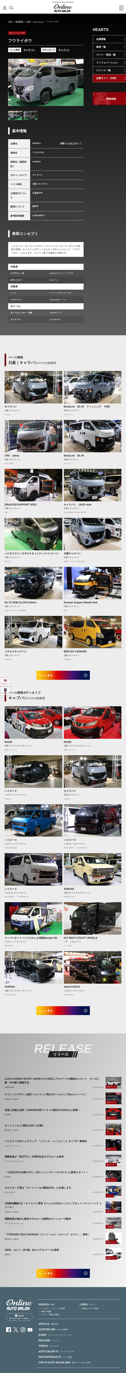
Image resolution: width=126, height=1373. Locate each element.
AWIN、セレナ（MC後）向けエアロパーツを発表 (32, 1254)
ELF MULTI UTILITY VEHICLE (81, 939)
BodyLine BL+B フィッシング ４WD (87, 406)
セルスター (10, 1196)
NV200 (8, 744)
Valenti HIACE (72, 988)
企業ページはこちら (69, 143)
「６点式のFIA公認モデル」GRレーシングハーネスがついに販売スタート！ (46, 1176)
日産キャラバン (72, 553)
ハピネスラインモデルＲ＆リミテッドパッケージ (31, 553)
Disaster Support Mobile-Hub (81, 602)
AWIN (7, 1258)
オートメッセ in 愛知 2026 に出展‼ (24, 1129)
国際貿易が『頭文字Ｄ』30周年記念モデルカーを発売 (34, 1160)
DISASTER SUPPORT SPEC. (21, 504)
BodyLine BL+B (74, 455)
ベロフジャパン (12, 1149)
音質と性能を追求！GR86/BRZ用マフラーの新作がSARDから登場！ (42, 1114)
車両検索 (19, 22)
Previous (13, 84)
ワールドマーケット (14, 1165)
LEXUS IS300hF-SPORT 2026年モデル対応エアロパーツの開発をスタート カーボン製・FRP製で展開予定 (52, 1085)
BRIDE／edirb (12, 1134)
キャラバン (38, 22)
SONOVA (69, 890)
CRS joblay (12, 455)
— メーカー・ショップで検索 (52, 1314)
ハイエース (11, 793)
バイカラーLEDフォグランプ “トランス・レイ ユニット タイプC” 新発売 (46, 1145)
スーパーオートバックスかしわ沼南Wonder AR (31, 939)
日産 (28, 22)
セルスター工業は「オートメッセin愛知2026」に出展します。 (39, 1191)
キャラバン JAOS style (77, 504)
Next (78, 84)
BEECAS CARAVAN (75, 651)
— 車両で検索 (45, 1317)
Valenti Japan (12, 1103)
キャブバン (64, 50)
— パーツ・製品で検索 (49, 1320)
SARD (8, 1118)
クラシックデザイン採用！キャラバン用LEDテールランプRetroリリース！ (46, 1098)
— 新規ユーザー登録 (89, 1314)
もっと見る (49, 676)
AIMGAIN (9, 1091)
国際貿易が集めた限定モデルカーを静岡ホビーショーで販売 (38, 1223)
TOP (10, 22)
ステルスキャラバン (16, 651)
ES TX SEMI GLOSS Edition (21, 602)
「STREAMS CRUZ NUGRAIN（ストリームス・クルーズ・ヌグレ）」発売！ (47, 1238)
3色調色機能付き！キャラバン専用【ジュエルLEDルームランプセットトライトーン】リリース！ (53, 1209)
